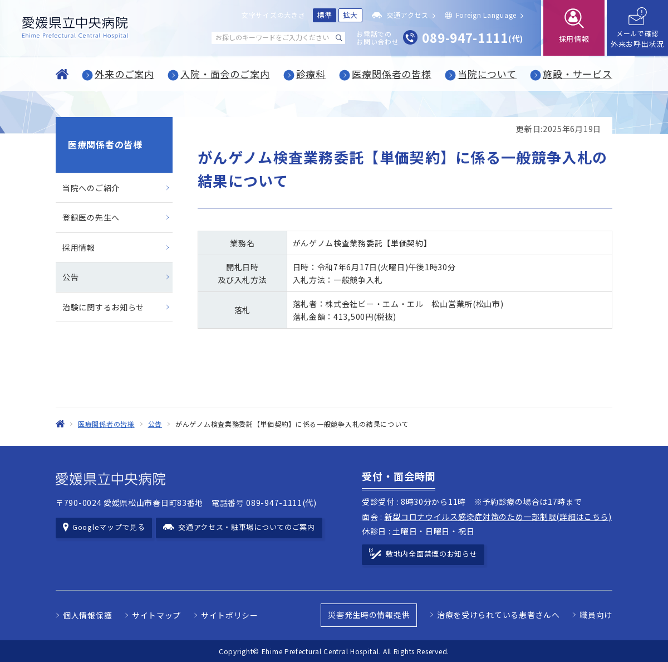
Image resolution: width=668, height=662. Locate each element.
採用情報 (78, 247)
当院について (487, 74)
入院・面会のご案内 (225, 74)
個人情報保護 (87, 615)
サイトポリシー (229, 615)
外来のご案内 (124, 74)
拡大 (350, 14)
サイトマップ (156, 615)
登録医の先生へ (91, 217)
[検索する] (339, 38)
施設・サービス (577, 74)
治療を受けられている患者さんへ (498, 614)
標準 (324, 14)
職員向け (595, 614)
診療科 (311, 74)
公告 (70, 277)
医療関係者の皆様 (391, 74)
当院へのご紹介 (91, 187)
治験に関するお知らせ (103, 307)
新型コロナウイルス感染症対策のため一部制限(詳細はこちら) (498, 516)
